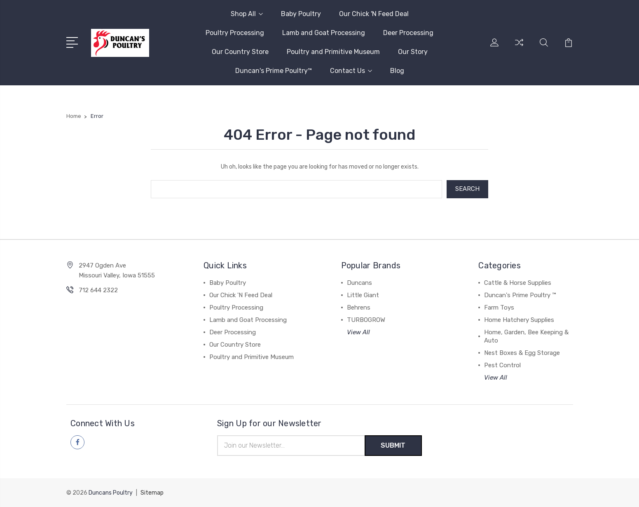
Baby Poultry (301, 14)
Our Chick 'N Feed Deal (374, 14)
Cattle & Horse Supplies (517, 282)
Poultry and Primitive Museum (333, 52)
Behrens (358, 307)
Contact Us (351, 71)
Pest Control (502, 365)
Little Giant (363, 295)
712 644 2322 (98, 290)
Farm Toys (499, 307)
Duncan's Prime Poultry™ (273, 71)
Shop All (247, 14)
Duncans (359, 282)
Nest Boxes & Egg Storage (522, 353)
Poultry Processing (235, 33)
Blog (397, 71)
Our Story (413, 52)
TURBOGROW (366, 320)
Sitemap (152, 492)
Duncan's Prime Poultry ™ (520, 295)
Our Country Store (240, 52)
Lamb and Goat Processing (323, 33)
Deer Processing (408, 33)
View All (358, 332)
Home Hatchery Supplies (519, 320)
